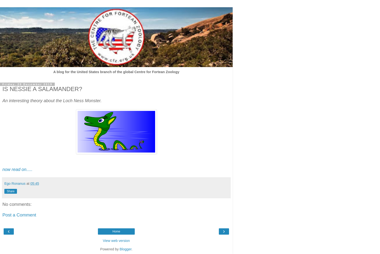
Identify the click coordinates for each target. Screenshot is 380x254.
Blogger (126, 249)
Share (11, 191)
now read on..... (17, 169)
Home (116, 231)
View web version (116, 241)
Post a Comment (19, 214)
